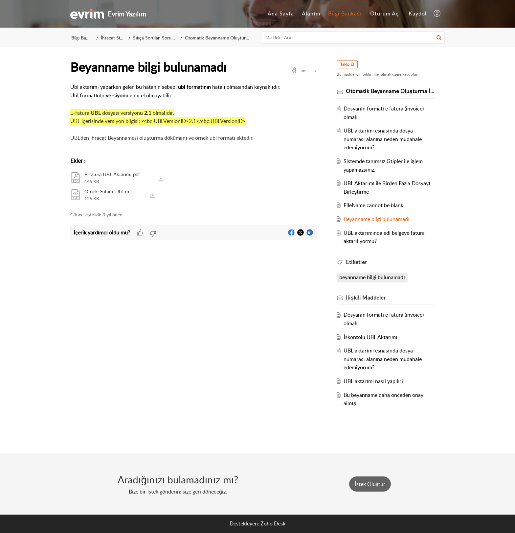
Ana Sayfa (281, 13)
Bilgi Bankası (344, 13)
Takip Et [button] (348, 64)
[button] (437, 13)
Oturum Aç (384, 13)
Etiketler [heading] (357, 262)
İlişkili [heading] (367, 297)
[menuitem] (280, 13)
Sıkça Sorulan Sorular (157, 38)
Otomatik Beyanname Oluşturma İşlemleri (223, 38)
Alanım (311, 13)
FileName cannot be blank (374, 205)
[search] (353, 37)
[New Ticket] (370, 484)
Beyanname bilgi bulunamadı (377, 219)
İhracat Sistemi (117, 38)
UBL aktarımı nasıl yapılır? (375, 381)
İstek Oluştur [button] (370, 484)
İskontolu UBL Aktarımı (371, 337)
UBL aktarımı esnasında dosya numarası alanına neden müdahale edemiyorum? (384, 139)
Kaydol (418, 13)
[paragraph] (193, 117)
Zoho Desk (272, 523)
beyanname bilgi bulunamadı (373, 277)
